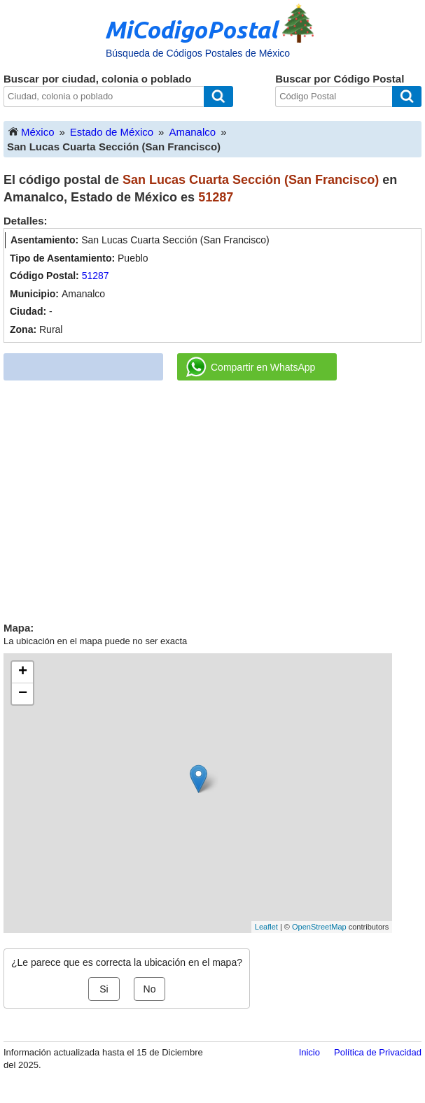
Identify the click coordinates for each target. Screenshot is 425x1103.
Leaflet (266, 927)
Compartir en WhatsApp (250, 367)
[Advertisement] (212, 496)
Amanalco (192, 132)
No (150, 989)
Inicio (309, 1052)
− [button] (22, 693)
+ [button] (22, 672)
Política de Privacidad (377, 1052)
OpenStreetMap (319, 927)
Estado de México (111, 132)
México (31, 131)
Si (103, 989)
